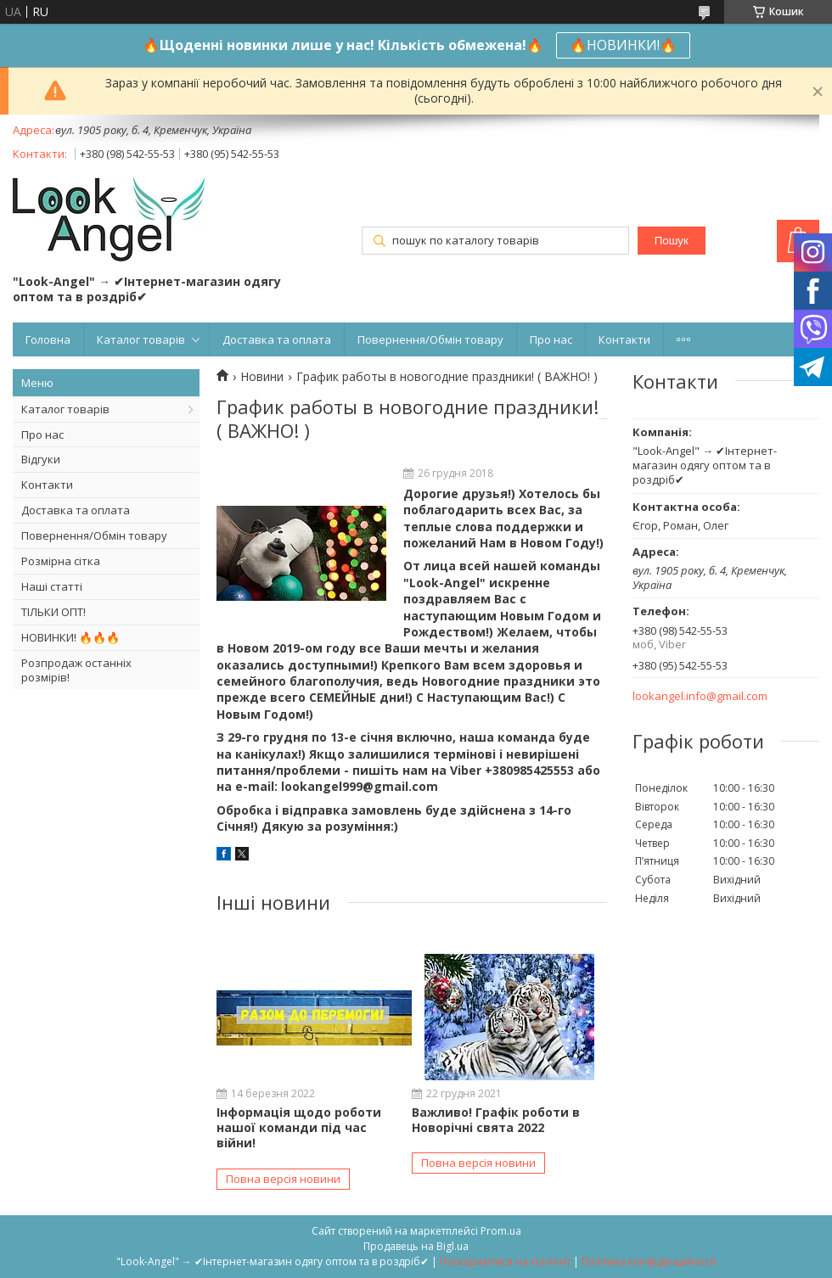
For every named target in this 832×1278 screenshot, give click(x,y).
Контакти (624, 339)
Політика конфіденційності (649, 1261)
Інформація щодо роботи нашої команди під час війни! (298, 1127)
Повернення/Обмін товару (430, 339)
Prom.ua (501, 1231)
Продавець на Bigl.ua (416, 1246)
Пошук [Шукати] (672, 240)
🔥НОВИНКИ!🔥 (623, 45)
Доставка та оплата (276, 339)
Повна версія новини (283, 1178)
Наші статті (51, 586)
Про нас (551, 339)
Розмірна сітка (60, 561)
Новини (262, 376)
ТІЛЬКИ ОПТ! (53, 611)
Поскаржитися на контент (505, 1261)
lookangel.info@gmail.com (699, 696)
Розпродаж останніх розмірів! (76, 670)
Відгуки (40, 459)
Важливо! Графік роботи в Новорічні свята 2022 (496, 1119)
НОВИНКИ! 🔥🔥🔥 (70, 637)
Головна (47, 339)
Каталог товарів (141, 339)
